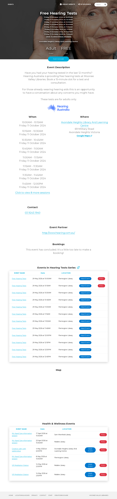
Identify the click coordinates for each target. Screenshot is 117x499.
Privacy (34, 495)
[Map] (58, 395)
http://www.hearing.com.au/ (58, 232)
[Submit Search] (105, 4)
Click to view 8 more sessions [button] (58, 37)
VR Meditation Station (20, 465)
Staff (50, 495)
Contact (43, 495)
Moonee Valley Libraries (98, 495)
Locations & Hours (22, 495)
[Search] (98, 4)
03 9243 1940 (32, 212)
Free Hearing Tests (19, 279)
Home (11, 495)
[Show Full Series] (78, 267)
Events (11, 4)
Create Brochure (61, 495)
